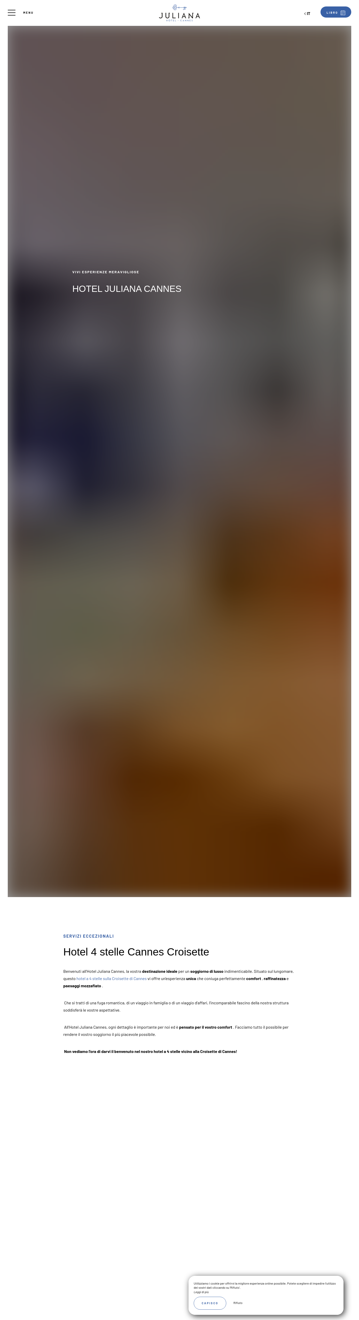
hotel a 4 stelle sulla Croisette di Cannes (111, 978)
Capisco (210, 1303)
